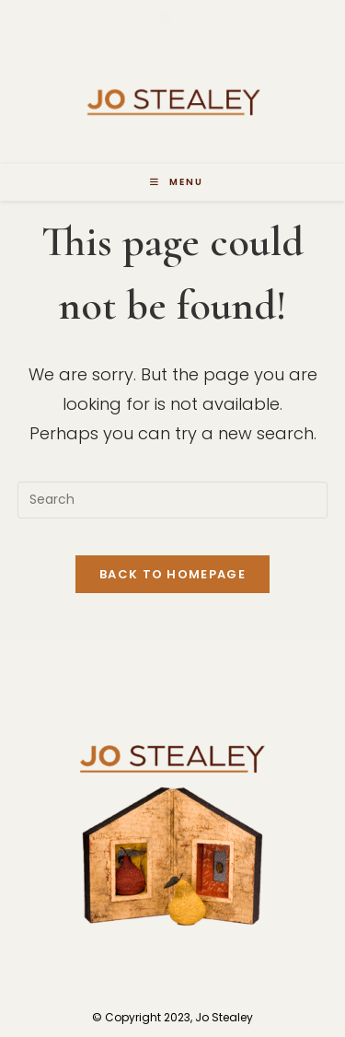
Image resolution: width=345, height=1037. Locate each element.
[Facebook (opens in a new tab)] (165, 17)
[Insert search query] (172, 500)
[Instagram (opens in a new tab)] (185, 17)
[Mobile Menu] (176, 182)
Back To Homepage (172, 574)
